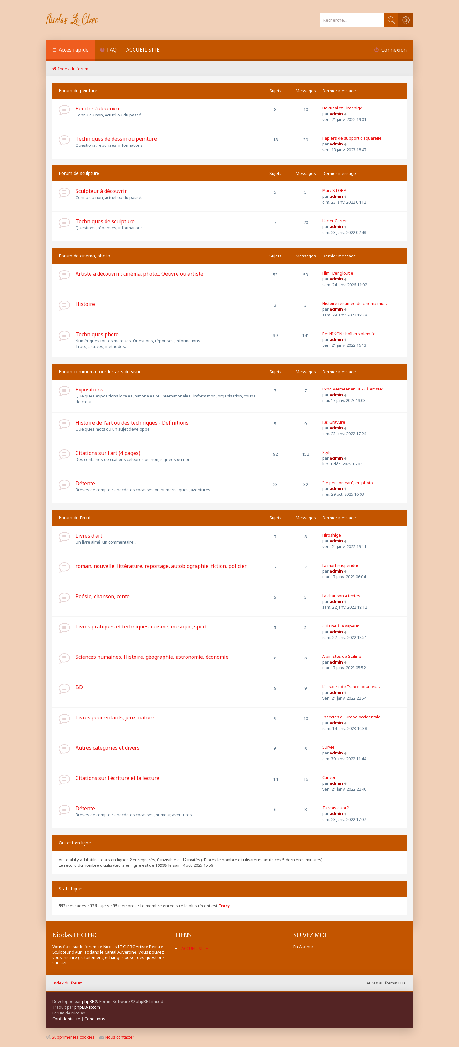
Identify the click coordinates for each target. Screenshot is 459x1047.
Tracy (224, 906)
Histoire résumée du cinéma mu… (354, 303)
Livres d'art (89, 535)
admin (336, 113)
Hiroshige (331, 535)
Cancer (329, 777)
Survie (328, 747)
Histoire (85, 304)
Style (327, 452)
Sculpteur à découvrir (101, 191)
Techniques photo (97, 334)
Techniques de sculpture (105, 221)
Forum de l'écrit (75, 518)
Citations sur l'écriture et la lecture (117, 778)
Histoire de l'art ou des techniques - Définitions (132, 422)
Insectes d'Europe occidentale (351, 717)
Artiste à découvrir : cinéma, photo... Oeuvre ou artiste (139, 273)
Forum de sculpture (79, 173)
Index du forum (67, 983)
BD (79, 687)
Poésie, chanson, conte (103, 596)
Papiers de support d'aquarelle (352, 138)
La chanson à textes (341, 595)
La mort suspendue (341, 565)
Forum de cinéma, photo (84, 256)
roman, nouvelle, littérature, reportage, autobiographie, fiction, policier (161, 565)
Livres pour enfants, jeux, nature (115, 717)
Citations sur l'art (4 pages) (108, 453)
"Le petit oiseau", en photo (347, 483)
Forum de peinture (78, 90)
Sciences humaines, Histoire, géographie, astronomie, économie (152, 656)
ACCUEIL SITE (143, 49)
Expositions (89, 389)
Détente (85, 483)
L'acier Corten (335, 221)
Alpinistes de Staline (341, 656)
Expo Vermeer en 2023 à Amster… (354, 389)
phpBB (88, 1001)
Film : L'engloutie (337, 273)
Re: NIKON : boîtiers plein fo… (350, 334)
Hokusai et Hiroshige (342, 108)
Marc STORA (334, 190)
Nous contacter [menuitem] (116, 1037)
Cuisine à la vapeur (340, 626)
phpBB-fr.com (87, 1007)
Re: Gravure (333, 422)
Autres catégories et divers (108, 747)
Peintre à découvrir (98, 108)
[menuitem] (108, 50)
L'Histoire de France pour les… (351, 686)
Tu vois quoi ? (335, 808)
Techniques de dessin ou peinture (116, 138)
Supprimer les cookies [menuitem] (70, 1037)
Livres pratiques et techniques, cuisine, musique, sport (141, 626)
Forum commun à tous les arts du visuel (100, 371)
